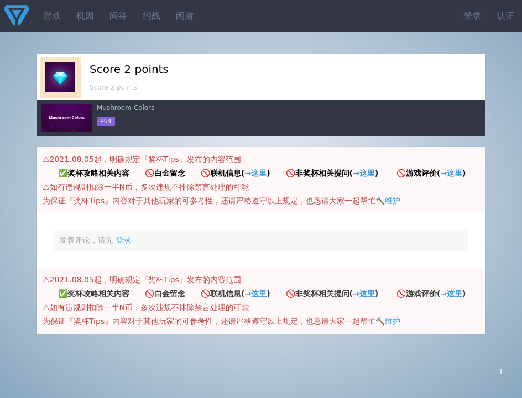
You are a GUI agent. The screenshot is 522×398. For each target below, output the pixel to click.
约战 (151, 16)
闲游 (185, 16)
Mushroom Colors (125, 108)
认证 (505, 16)
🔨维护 (387, 200)
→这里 (255, 173)
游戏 (52, 16)
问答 (118, 16)
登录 (472, 16)
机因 (85, 16)
